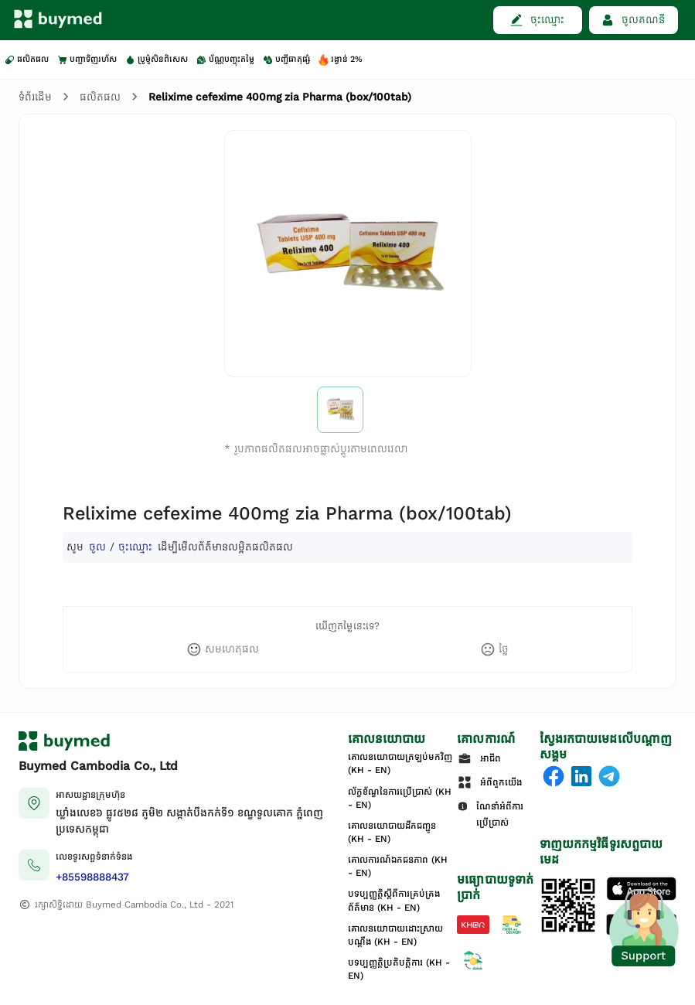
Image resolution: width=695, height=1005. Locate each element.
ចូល (97, 547)
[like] (222, 649)
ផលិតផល (100, 97)
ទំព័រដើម (35, 97)
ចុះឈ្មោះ (135, 547)
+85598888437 (92, 877)
